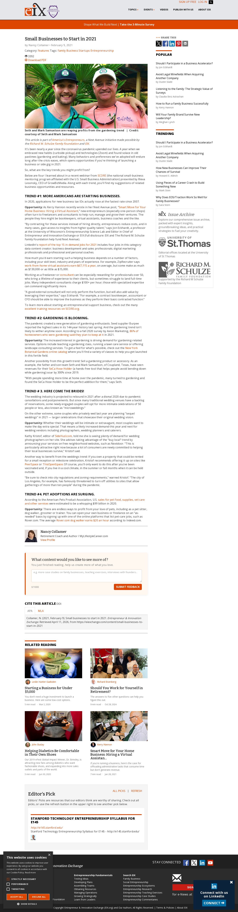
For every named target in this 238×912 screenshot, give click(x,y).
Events (149, 9)
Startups (84, 50)
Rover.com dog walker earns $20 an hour (82, 520)
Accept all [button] (16, 896)
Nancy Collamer (39, 45)
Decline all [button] (39, 896)
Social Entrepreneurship (135, 882)
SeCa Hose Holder (60, 368)
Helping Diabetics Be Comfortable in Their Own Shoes (52, 752)
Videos (164, 9)
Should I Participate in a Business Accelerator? (184, 63)
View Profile (47, 540)
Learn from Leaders (84, 899)
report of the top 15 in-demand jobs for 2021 (68, 245)
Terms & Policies (165, 907)
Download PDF (35, 60)
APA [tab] (29, 611)
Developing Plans (83, 882)
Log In (202, 2)
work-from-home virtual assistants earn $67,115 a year (60, 265)
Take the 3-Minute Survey (137, 24)
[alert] (28, 880)
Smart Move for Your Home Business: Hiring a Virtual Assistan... (112, 754)
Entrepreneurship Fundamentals (93, 875)
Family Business (68, 50)
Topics (133, 9)
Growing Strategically (85, 896)
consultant (67, 275)
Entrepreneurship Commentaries (140, 899)
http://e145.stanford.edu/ (46, 827)
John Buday (34, 744)
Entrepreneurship (102, 50)
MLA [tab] (41, 611)
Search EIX (129, 875)
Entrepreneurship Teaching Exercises (142, 892)
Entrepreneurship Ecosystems (139, 885)
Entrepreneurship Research (137, 889)
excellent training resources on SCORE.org (52, 309)
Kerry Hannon (101, 744)
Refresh (136, 791)
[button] (28, 903)
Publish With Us (183, 9)
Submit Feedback (128, 590)
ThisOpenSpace (53, 464)
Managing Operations (85, 892)
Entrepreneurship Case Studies (139, 896)
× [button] (49, 855)
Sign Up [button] (192, 887)
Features (43, 50)
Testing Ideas (81, 878)
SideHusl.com (63, 436)
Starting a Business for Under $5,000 (48, 689)
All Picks (119, 791)
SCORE (102, 175)
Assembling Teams (84, 885)
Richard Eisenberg (103, 681)
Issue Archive (176, 214)
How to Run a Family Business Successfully (182, 103)
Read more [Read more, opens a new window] (30, 872)
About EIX (204, 9)
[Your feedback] (86, 579)
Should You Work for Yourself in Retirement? (116, 689)
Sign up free (187, 2)
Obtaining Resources (85, 889)
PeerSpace (32, 464)
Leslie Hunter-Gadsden (40, 681)
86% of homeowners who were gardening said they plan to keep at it (82, 333)
